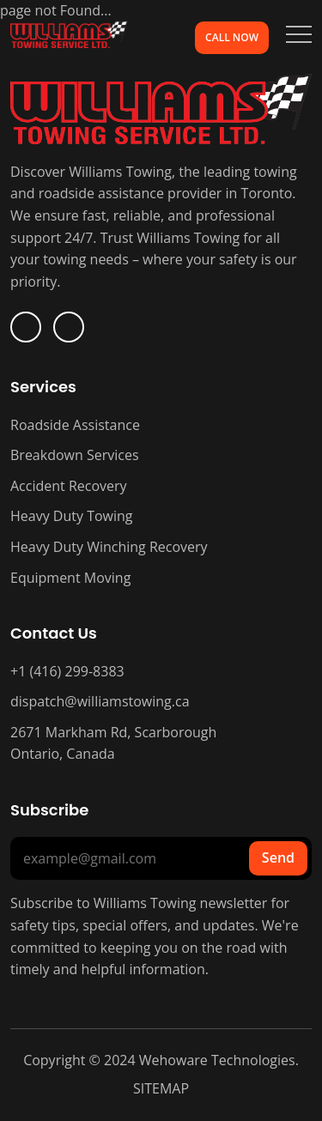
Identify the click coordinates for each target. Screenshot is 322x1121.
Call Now (231, 37)
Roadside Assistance (75, 424)
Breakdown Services (74, 454)
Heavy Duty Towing (71, 515)
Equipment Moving (70, 577)
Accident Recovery (68, 485)
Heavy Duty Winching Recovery (109, 546)
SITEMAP (161, 1088)
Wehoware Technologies (215, 1060)
